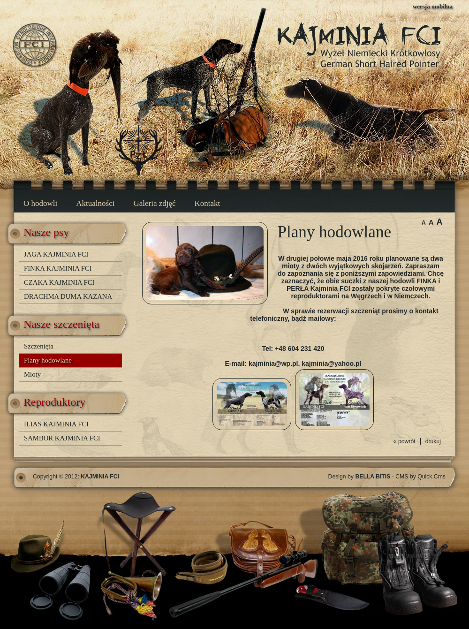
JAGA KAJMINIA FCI (56, 254)
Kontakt (207, 203)
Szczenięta (38, 346)
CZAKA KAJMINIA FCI (59, 282)
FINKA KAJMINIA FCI (58, 268)
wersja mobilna (433, 6)
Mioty (32, 374)
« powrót (404, 441)
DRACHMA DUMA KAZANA (68, 296)
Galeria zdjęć (154, 203)
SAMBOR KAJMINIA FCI (62, 438)
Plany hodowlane (48, 360)
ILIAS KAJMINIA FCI (56, 424)
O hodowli (40, 203)
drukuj (433, 441)
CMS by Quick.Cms (420, 476)
